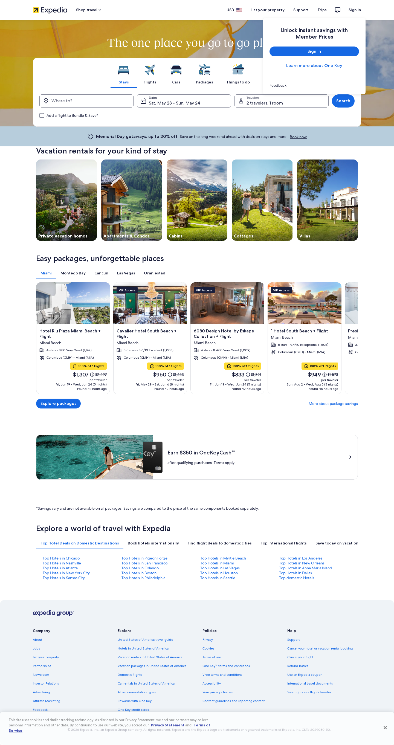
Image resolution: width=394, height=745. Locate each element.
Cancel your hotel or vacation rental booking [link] (320, 648)
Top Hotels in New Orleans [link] (302, 563)
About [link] (37, 639)
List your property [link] (46, 657)
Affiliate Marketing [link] (46, 701)
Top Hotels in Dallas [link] (295, 572)
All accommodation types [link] (137, 692)
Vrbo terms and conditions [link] (222, 674)
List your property (268, 9)
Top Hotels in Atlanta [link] (60, 568)
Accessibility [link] (211, 683)
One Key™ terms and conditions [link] (226, 666)
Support (301, 9)
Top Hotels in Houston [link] (219, 572)
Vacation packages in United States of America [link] (152, 666)
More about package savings (333, 403)
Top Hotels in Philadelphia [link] (143, 577)
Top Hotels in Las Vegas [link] (220, 568)
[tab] (124, 73)
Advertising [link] (41, 692)
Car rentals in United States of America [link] (146, 683)
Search (343, 100)
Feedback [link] (40, 710)
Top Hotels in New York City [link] (66, 572)
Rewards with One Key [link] (135, 701)
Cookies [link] (208, 648)
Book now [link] (298, 136)
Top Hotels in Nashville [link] (62, 563)
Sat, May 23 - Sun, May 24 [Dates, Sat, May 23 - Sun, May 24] (174, 103)
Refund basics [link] (297, 666)
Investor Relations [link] (46, 683)
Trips (322, 9)
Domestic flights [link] (130, 674)
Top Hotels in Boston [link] (139, 572)
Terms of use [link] (211, 657)
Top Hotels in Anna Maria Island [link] (305, 568)
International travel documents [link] (310, 683)
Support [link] (293, 639)
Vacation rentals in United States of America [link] (150, 657)
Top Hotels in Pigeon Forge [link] (144, 558)
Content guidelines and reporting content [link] (233, 701)
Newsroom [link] (41, 674)
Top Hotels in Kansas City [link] (64, 577)
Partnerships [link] (42, 666)
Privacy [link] (207, 639)
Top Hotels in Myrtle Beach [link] (223, 558)
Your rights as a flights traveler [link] (309, 692)
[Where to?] (86, 101)
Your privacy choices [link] (217, 692)
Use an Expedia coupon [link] (304, 674)
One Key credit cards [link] (133, 710)
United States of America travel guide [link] (145, 639)
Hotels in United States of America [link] (143, 648)
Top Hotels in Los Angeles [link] (300, 558)
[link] (314, 85)
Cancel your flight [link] (300, 657)
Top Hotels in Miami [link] (217, 563)
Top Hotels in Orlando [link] (140, 568)
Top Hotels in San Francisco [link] (144, 563)
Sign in (355, 9)
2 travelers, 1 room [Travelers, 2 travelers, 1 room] (265, 103)
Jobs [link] (36, 648)
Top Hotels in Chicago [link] (61, 558)
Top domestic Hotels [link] (296, 577)
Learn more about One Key (314, 65)
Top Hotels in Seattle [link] (217, 577)
